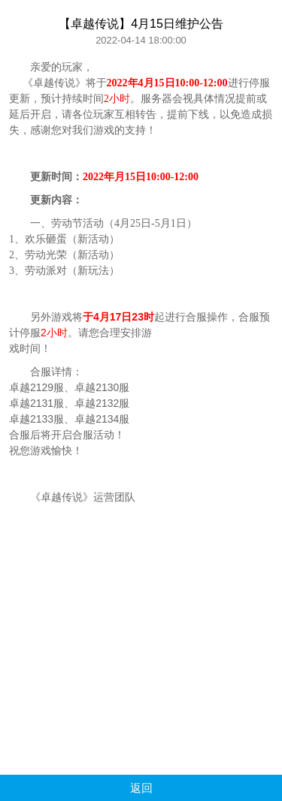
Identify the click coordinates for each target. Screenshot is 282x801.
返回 (141, 787)
